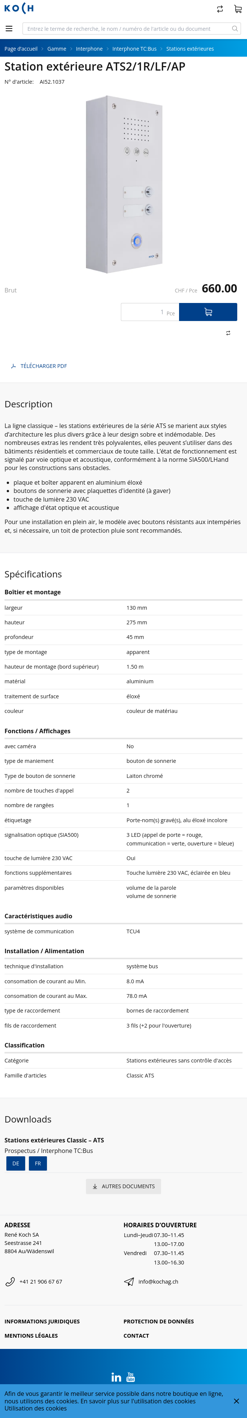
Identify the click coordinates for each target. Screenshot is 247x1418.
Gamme (56, 48)
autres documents (123, 1186)
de (15, 1163)
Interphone (89, 48)
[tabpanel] (123, 184)
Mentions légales (31, 1335)
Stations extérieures (190, 48)
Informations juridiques (42, 1321)
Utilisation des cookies (36, 1408)
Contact (136, 1335)
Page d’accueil (21, 48)
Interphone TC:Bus (135, 48)
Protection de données (159, 1321)
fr (38, 1163)
